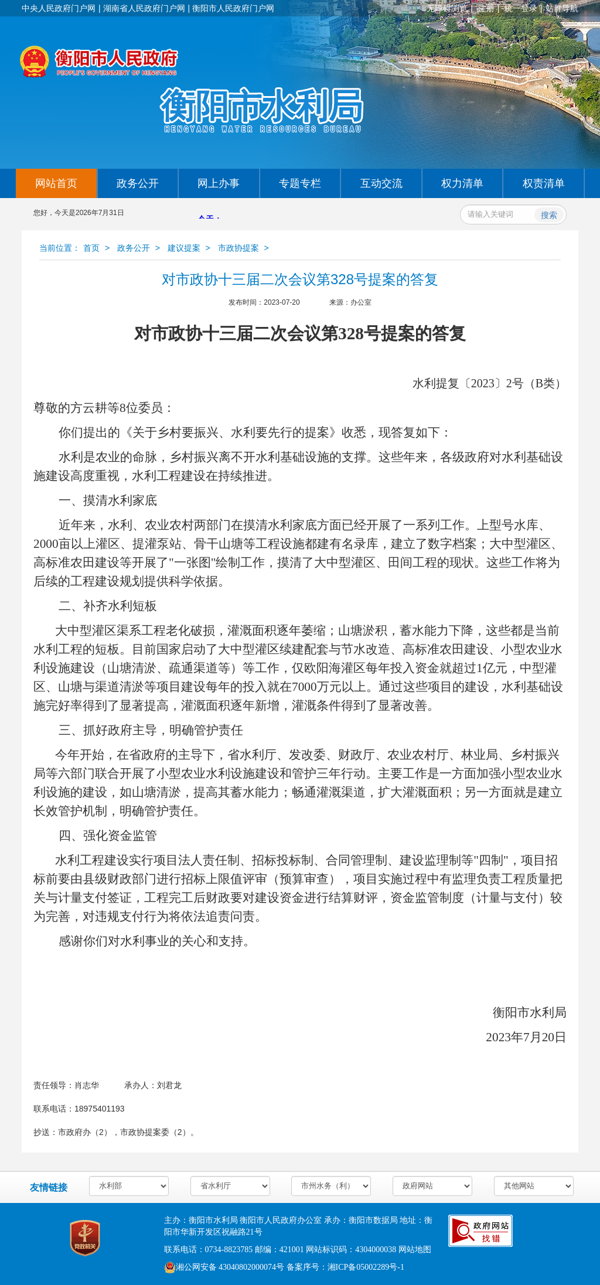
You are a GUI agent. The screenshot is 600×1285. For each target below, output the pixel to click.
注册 (486, 8)
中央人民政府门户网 (59, 8)
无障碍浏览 (447, 8)
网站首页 (56, 183)
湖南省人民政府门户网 (144, 8)
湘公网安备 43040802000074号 (224, 1267)
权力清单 (462, 183)
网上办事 (218, 183)
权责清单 (544, 183)
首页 (91, 248)
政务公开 (138, 183)
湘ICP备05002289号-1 (366, 1267)
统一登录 (520, 8)
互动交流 (381, 183)
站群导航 (562, 8)
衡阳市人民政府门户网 (233, 8)
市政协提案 (238, 248)
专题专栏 (300, 183)
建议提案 (184, 248)
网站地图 (414, 1249)
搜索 (549, 215)
